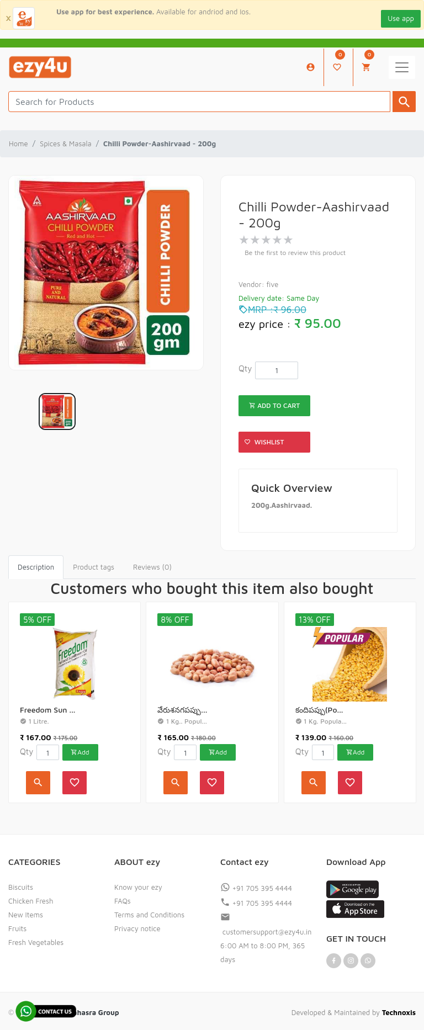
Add (80, 752)
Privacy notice (137, 928)
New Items (25, 914)
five (273, 284)
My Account (310, 67)
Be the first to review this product (295, 252)
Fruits (17, 928)
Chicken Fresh (30, 900)
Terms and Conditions (149, 914)
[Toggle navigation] (402, 67)
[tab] (35, 567)
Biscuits (20, 887)
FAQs (122, 900)
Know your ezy (138, 887)
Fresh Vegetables (35, 942)
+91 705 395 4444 (256, 888)
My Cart (368, 61)
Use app (401, 18)
